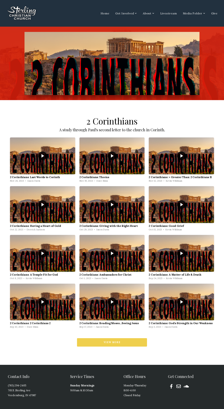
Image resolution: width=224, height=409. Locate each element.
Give (214, 13)
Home (105, 13)
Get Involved (126, 13)
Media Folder (194, 13)
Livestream (168, 13)
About (148, 13)
